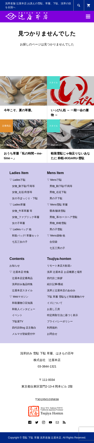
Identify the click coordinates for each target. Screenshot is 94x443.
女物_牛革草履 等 (22, 210)
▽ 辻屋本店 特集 (19, 271)
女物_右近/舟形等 (22, 192)
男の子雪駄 (56, 229)
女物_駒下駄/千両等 (23, 186)
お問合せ (52, 333)
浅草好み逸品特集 (22, 284)
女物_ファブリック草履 (25, 217)
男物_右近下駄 (58, 192)
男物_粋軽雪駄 (58, 223)
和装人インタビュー (23, 309)
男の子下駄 (56, 198)
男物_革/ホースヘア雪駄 (63, 217)
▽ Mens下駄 (54, 179)
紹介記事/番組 (55, 284)
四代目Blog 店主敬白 (24, 327)
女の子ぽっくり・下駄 (25, 198)
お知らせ (14, 265)
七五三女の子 (19, 241)
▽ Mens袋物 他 (56, 235)
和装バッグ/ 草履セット (25, 235)
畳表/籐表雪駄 (58, 210)
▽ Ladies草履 (17, 204)
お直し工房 (53, 309)
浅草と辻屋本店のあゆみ (61, 290)
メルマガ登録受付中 (23, 333)
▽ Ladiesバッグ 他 (20, 229)
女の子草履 (18, 223)
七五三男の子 (57, 248)
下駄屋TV (17, 321)
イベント (17, 315)
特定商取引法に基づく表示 (62, 315)
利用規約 (52, 327)
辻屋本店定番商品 (22, 278)
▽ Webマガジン (18, 296)
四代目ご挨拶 (54, 278)
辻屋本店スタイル (22, 290)
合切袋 (53, 241)
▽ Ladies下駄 (17, 179)
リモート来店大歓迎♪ (59, 265)
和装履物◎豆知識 (22, 302)
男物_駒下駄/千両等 (61, 186)
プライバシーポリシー (60, 321)
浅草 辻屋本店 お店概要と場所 (64, 271)
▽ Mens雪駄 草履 (57, 204)
